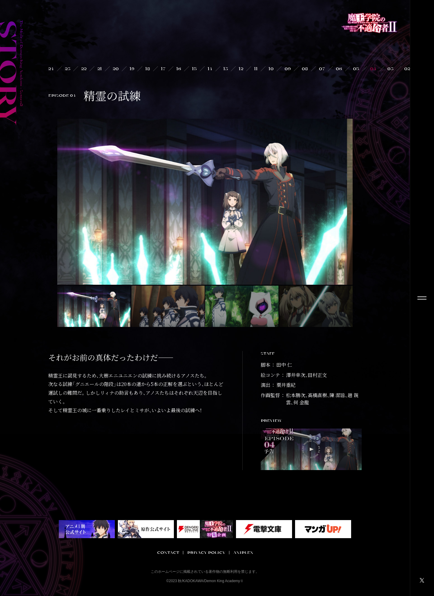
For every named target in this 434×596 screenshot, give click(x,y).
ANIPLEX (243, 553)
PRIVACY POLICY (206, 553)
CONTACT (168, 553)
